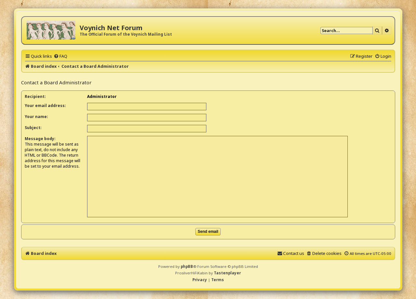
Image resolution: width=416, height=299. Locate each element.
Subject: (33, 127)
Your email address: (45, 105)
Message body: (40, 138)
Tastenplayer (227, 272)
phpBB (187, 266)
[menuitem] (60, 56)
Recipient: (35, 96)
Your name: (36, 116)
